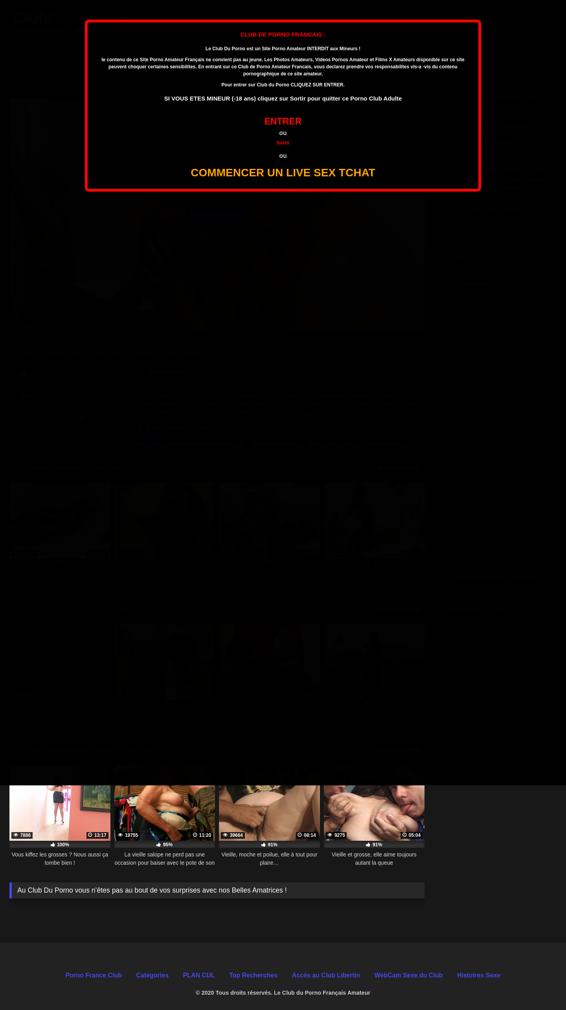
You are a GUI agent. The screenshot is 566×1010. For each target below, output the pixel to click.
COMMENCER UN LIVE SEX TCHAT (283, 173)
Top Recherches (253, 975)
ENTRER (283, 121)
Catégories (152, 975)
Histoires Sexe (478, 975)
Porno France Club (94, 975)
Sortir (283, 143)
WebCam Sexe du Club (408, 975)
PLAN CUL (199, 975)
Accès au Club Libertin (326, 975)
